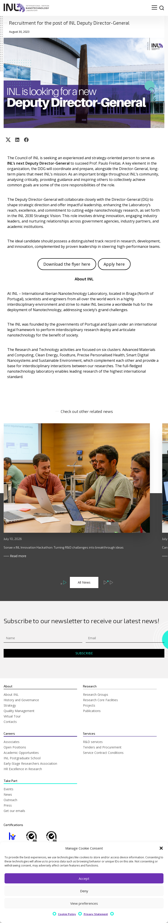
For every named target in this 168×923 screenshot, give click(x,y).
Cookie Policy (67, 914)
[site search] (161, 8)
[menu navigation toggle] (154, 8)
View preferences (84, 903)
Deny (84, 891)
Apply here (114, 264)
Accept (84, 878)
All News (84, 582)
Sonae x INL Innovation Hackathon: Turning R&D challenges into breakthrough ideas (64, 547)
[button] (161, 848)
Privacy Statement (96, 914)
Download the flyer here (66, 264)
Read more (18, 556)
